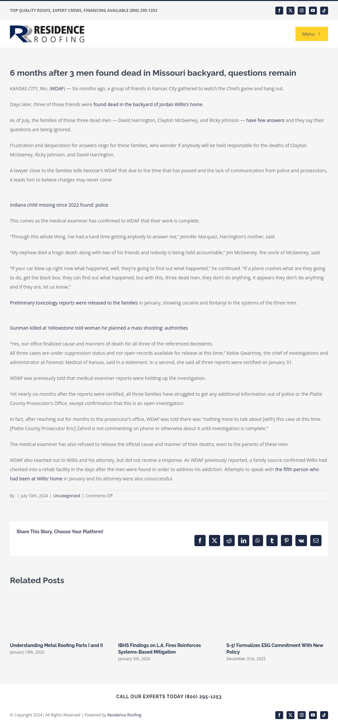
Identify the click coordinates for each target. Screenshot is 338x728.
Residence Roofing (124, 715)
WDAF (57, 88)
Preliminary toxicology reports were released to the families (74, 303)
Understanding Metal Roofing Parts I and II (56, 645)
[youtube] (313, 11)
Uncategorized (66, 496)
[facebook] (279, 11)
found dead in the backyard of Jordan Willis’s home (147, 104)
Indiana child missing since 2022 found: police (59, 205)
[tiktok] (324, 11)
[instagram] (302, 11)
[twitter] (290, 11)
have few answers (265, 120)
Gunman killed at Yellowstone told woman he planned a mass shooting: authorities (99, 328)
